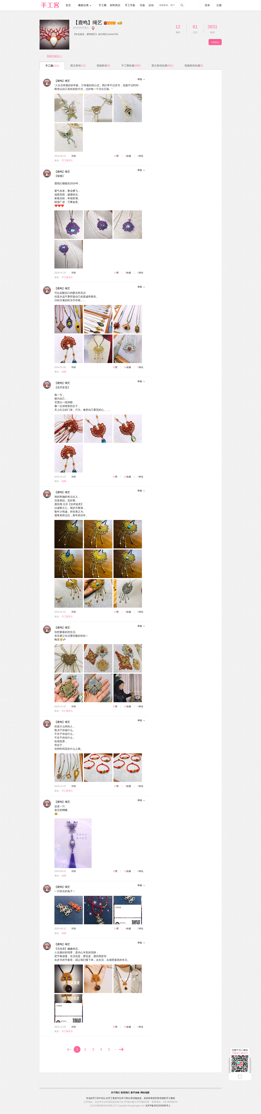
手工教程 (170, 1098)
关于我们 (115, 1092)
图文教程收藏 (162, 65)
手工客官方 (67, 160)
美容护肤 (154, 1098)
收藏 (129, 156)
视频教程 (103, 65)
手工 (95, 1098)
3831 (212, 26)
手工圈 (102, 5)
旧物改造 (137, 1098)
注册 (219, 5)
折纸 (146, 1098)
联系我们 (125, 1092)
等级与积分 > (54, 56)
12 (177, 26)
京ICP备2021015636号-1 (157, 1105)
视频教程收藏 (193, 65)
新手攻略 (135, 1092)
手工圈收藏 (130, 65)
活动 (151, 5)
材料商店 (115, 5)
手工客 (111, 1098)
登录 (207, 5)
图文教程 (77, 65)
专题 (142, 5)
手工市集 (130, 5)
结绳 (64, 371)
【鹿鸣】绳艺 (62, 80)
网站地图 (144, 1092)
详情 (73, 156)
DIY (99, 1098)
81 (195, 26)
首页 (68, 5)
